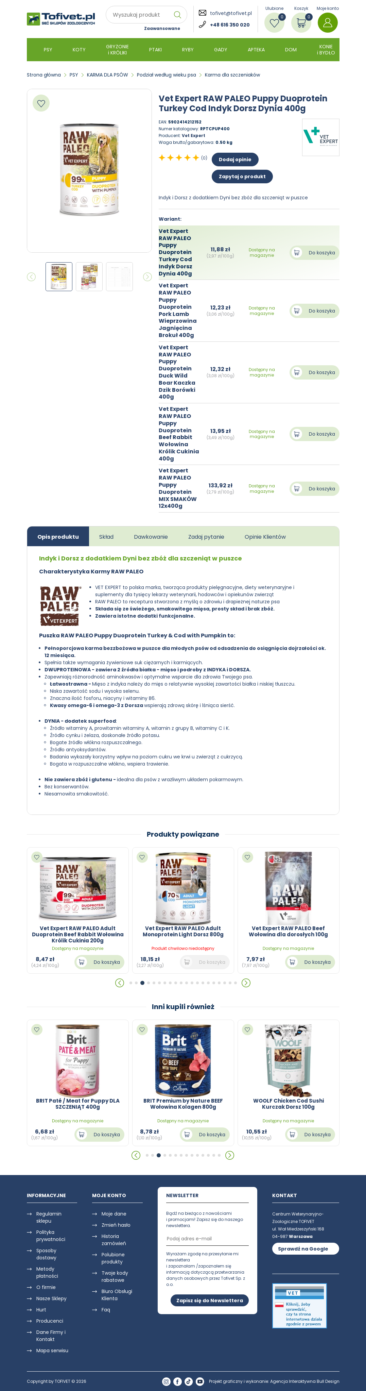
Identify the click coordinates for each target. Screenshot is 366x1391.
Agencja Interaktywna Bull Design (304, 1381)
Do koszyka (322, 252)
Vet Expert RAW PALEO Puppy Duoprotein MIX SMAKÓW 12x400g (178, 488)
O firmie (46, 1287)
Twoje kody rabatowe (115, 1277)
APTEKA (256, 49)
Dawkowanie (151, 537)
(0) (204, 158)
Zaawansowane (162, 28)
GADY (220, 49)
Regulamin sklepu (49, 1217)
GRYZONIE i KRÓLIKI (117, 49)
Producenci (49, 1321)
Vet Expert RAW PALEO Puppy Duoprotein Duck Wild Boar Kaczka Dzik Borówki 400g (177, 372)
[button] (120, 982)
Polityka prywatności (50, 1236)
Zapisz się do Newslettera (209, 1300)
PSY (48, 49)
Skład (106, 537)
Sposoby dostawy (46, 1254)
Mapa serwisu (52, 1350)
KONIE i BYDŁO (326, 49)
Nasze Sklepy (51, 1298)
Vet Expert (193, 135)
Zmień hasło (116, 1225)
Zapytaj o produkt (242, 176)
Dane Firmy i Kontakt (51, 1336)
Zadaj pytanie (206, 537)
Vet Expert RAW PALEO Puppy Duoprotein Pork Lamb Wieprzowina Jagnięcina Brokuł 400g (178, 310)
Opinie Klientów (265, 537)
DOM (291, 49)
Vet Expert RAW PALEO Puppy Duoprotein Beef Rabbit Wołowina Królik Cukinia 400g (179, 434)
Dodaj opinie (235, 159)
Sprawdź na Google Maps (303, 1250)
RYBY (188, 49)
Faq (106, 1309)
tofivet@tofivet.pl (231, 13)
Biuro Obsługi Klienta (117, 1295)
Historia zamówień (114, 1240)
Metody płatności (47, 1272)
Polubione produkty (113, 1258)
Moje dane (114, 1213)
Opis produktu (58, 537)
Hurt (41, 1309)
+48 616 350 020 (230, 24)
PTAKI (155, 49)
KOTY (79, 49)
